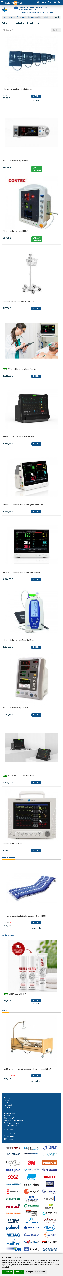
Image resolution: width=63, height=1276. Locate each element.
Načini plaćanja (9, 1113)
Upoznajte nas (9, 1098)
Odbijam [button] (18, 1272)
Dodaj (36, 96)
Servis (6, 1103)
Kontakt (6, 1100)
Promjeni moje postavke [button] (35, 1272)
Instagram (9, 1136)
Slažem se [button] (8, 1272)
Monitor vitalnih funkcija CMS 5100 (17, 231)
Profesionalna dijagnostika (27, 17)
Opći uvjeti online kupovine (13, 1120)
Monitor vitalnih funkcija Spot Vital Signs (18, 640)
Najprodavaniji (8, 857)
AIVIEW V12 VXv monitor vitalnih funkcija (19, 437)
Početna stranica (9, 17)
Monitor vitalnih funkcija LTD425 (15, 708)
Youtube (8, 1139)
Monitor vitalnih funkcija (12, 843)
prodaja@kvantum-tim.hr (31, 13)
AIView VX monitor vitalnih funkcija (21, 776)
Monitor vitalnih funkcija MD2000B (16, 161)
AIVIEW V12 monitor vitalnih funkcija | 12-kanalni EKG (24, 572)
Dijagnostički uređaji (45, 17)
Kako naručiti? (9, 1118)
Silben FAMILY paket (17, 994)
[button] (49, 2)
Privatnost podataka (11, 1123)
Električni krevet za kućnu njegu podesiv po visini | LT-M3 (27, 1069)
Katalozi (7, 1107)
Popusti (5, 1010)
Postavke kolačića (10, 1125)
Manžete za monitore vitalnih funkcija (17, 89)
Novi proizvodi (8, 935)
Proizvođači (8, 1105)
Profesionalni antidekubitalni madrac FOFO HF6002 (25, 916)
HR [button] (43, 2)
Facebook (9, 1134)
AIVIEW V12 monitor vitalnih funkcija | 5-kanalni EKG (23, 505)
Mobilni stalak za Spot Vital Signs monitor (19, 301)
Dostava (7, 1116)
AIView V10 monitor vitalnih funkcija (22, 369)
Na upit (37, 169)
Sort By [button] (56, 30)
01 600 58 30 (47, 13)
